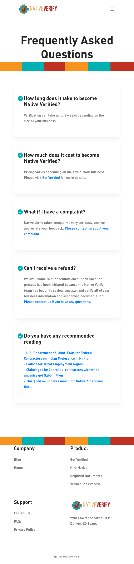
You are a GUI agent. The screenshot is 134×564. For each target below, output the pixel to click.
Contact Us (22, 513)
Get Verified (51, 178)
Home (18, 468)
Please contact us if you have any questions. (57, 302)
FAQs (17, 521)
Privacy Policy (24, 529)
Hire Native (78, 468)
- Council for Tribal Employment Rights (53, 364)
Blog (17, 459)
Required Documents (86, 476)
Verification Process (85, 484)
